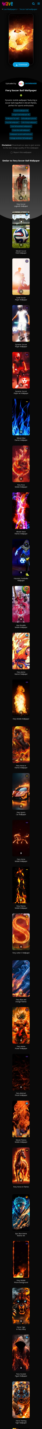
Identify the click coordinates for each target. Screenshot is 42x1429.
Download (21, 64)
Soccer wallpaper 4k (21, 111)
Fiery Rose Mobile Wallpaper (21, 486)
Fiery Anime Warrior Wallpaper (21, 673)
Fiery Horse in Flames (21, 1187)
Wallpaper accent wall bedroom (21, 134)
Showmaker (27, 83)
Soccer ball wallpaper (28, 9)
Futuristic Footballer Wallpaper (21, 579)
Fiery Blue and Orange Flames (21, 1001)
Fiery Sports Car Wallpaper (21, 813)
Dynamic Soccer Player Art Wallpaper (21, 392)
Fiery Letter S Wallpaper (21, 953)
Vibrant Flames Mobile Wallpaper (21, 1141)
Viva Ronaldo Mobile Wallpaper (21, 626)
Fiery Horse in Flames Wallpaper (21, 767)
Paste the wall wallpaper (21, 130)
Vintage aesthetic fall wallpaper (21, 138)
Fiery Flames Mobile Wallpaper (21, 907)
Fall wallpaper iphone (29, 118)
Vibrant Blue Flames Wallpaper (21, 439)
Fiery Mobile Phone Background (21, 1281)
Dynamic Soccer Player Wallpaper (21, 345)
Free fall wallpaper (12, 122)
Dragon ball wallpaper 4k (21, 114)
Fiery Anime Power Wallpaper (21, 1047)
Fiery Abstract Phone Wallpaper (21, 1094)
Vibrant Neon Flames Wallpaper (21, 533)
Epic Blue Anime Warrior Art (21, 1234)
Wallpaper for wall (12, 118)
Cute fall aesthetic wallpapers (21, 126)
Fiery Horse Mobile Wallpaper (21, 860)
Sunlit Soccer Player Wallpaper (21, 299)
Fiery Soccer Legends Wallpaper (21, 205)
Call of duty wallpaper (29, 122)
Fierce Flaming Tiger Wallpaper (21, 1422)
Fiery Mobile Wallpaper (21, 719)
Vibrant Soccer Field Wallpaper (21, 252)
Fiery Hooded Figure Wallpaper (21, 1375)
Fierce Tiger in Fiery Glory (21, 1328)
